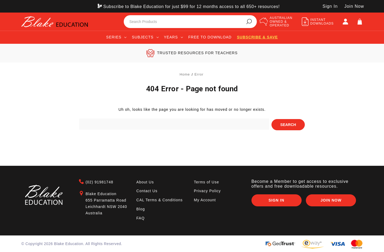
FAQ (140, 217)
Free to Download (210, 37)
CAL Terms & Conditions (159, 199)
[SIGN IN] (345, 22)
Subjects (145, 37)
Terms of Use (206, 181)
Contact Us (146, 190)
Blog (140, 208)
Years (173, 37)
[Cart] (360, 22)
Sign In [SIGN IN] (330, 6)
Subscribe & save (257, 37)
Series (116, 37)
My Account (205, 199)
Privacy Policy (207, 190)
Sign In (276, 200)
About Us (145, 181)
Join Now (354, 6)
